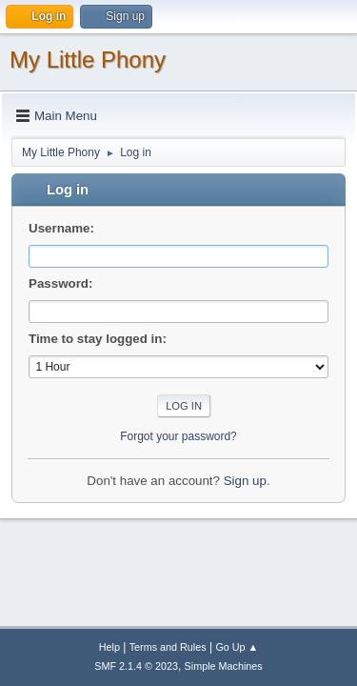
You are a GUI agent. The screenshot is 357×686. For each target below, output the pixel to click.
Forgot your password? (178, 436)
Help (109, 647)
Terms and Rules (168, 647)
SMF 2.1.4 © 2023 (136, 666)
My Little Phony (88, 59)
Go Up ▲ (236, 647)
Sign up (245, 481)
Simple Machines (224, 666)
